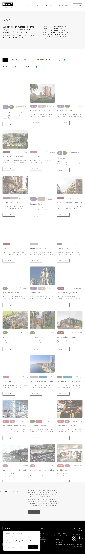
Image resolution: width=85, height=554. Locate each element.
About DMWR (63, 5)
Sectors (30, 5)
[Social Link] (74, 538)
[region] (21, 541)
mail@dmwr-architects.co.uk (41, 538)
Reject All (22, 547)
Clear (48, 67)
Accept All (32, 547)
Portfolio (39, 5)
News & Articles (51, 5)
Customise (11, 547)
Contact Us (77, 5)
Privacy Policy (78, 544)
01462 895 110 (58, 543)
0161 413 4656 (41, 541)
